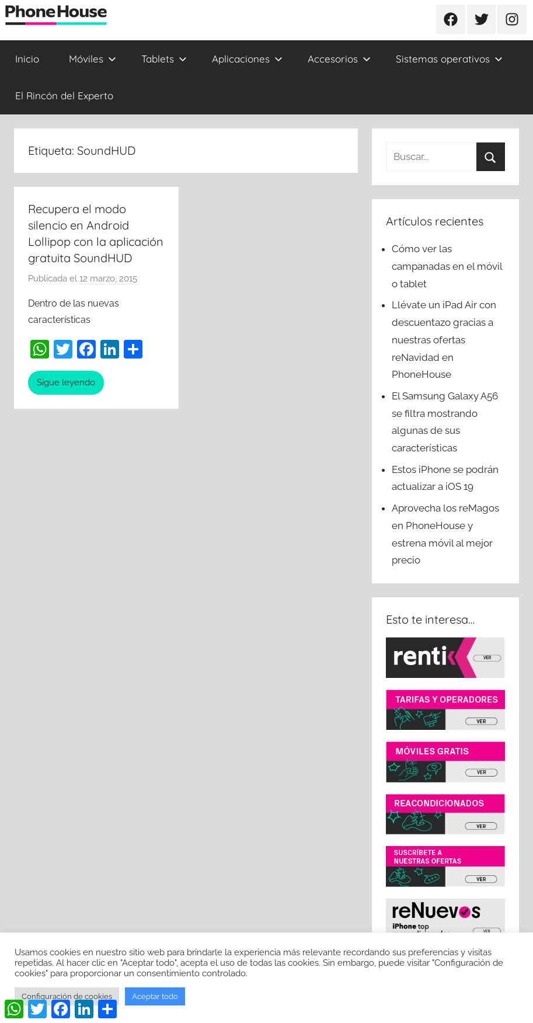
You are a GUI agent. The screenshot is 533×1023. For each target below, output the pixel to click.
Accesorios (339, 59)
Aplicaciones (247, 59)
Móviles (92, 59)
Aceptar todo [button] (155, 996)
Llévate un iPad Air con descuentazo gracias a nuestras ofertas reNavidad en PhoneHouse (444, 339)
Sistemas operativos (449, 59)
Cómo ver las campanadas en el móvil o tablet (447, 266)
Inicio (27, 59)
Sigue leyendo (66, 382)
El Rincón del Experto (64, 95)
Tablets (164, 59)
